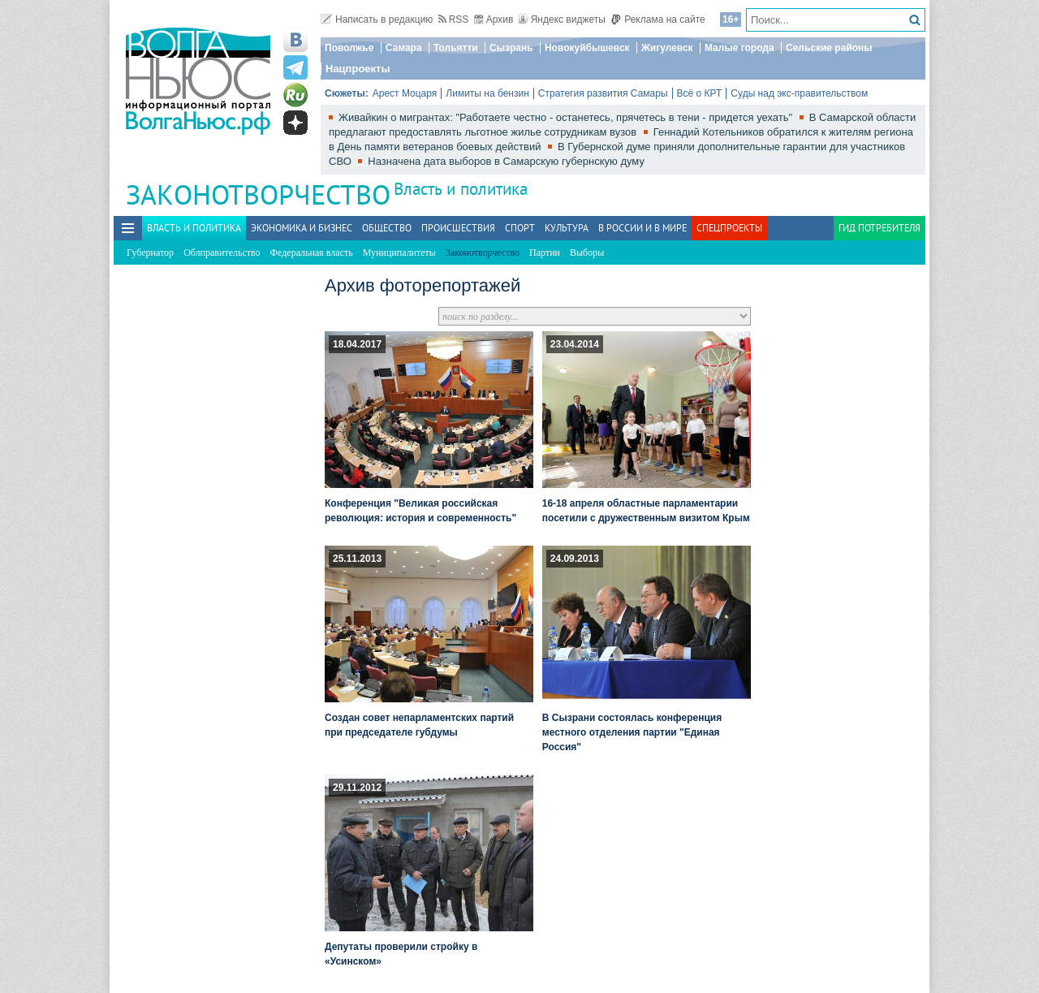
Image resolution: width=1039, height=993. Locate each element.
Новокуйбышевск (587, 48)
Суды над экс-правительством (799, 93)
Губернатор (150, 252)
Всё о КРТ (699, 93)
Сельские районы (829, 48)
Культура (566, 228)
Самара (404, 48)
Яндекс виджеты (562, 19)
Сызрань (511, 48)
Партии (544, 252)
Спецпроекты (729, 228)
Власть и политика (461, 189)
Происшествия (458, 228)
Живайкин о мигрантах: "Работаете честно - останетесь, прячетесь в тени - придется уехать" (566, 117)
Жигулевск (667, 48)
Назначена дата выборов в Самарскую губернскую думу (506, 161)
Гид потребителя (879, 228)
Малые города (739, 48)
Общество (387, 228)
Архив (494, 19)
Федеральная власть (311, 252)
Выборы (587, 252)
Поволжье (349, 48)
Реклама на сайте (657, 19)
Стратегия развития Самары (603, 93)
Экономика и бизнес (301, 228)
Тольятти (455, 48)
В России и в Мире (642, 228)
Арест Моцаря (405, 93)
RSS (453, 19)
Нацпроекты (357, 69)
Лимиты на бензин (487, 93)
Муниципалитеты (399, 252)
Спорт (520, 228)
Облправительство (221, 252)
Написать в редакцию (377, 19)
